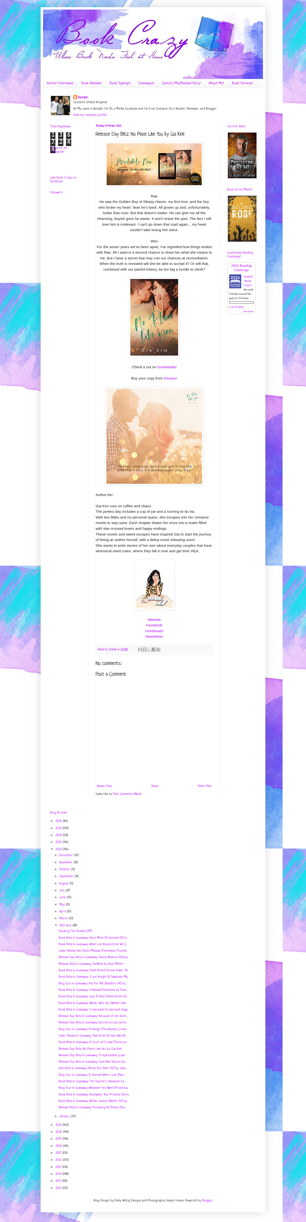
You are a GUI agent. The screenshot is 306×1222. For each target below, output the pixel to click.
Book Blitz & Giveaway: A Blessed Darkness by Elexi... (93, 990)
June (63, 897)
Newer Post (104, 786)
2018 (59, 1146)
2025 (58, 828)
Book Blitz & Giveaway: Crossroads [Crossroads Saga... (93, 1009)
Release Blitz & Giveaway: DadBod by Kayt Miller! (91, 964)
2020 (59, 1132)
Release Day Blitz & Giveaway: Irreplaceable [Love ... (93, 1055)
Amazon (170, 378)
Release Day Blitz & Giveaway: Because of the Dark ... (93, 1016)
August (64, 883)
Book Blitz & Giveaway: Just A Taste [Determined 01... (93, 996)
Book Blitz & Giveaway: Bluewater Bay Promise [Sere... (94, 1094)
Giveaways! (146, 83)
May (62, 904)
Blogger (207, 1200)
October (65, 869)
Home (154, 786)
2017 (58, 1153)
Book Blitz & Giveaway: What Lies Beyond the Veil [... (93, 944)
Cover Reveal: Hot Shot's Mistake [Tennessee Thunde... (93, 951)
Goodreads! (166, 367)
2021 (58, 1125)
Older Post (205, 786)
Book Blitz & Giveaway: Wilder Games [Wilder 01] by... (93, 1101)
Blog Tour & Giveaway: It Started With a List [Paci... (92, 1075)
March (64, 918)
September (67, 876)
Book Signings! (120, 83)
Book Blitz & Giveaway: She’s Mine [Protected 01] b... (93, 938)
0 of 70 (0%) (236, 307)
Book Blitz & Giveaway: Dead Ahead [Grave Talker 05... (93, 970)
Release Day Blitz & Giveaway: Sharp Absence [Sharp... (93, 957)
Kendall (82, 97)
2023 (59, 842)
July (62, 890)
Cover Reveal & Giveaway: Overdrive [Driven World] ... (93, 1036)
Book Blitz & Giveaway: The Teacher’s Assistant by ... (92, 1081)
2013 (58, 1181)
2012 (58, 1188)
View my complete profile (90, 115)
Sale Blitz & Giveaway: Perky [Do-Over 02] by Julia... (92, 1068)
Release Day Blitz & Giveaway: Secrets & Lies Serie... (92, 1022)
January (65, 1116)
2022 (59, 849)
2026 (59, 821)
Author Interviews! (60, 83)
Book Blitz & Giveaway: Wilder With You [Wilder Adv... (92, 1003)
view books (248, 311)
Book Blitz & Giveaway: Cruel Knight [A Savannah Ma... (93, 977)
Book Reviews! (92, 83)
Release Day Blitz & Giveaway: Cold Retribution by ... (93, 1062)
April (62, 911)
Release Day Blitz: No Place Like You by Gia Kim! (90, 1049)
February (65, 925)
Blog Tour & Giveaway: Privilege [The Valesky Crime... (93, 1029)
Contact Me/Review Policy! (181, 83)
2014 (58, 1174)
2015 (58, 1167)
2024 (59, 835)
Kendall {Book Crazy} (248, 281)
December (66, 855)
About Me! (216, 83)
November (66, 862)
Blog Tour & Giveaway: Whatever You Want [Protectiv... (93, 1088)
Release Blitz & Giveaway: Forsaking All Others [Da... (92, 1107)
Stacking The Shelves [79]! (75, 931)
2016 (59, 1160)
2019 (58, 1139)
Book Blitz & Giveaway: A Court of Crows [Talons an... (93, 1042)
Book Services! (242, 83)
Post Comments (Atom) (127, 794)
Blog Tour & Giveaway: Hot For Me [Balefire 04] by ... (93, 983)
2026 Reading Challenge (241, 267)
